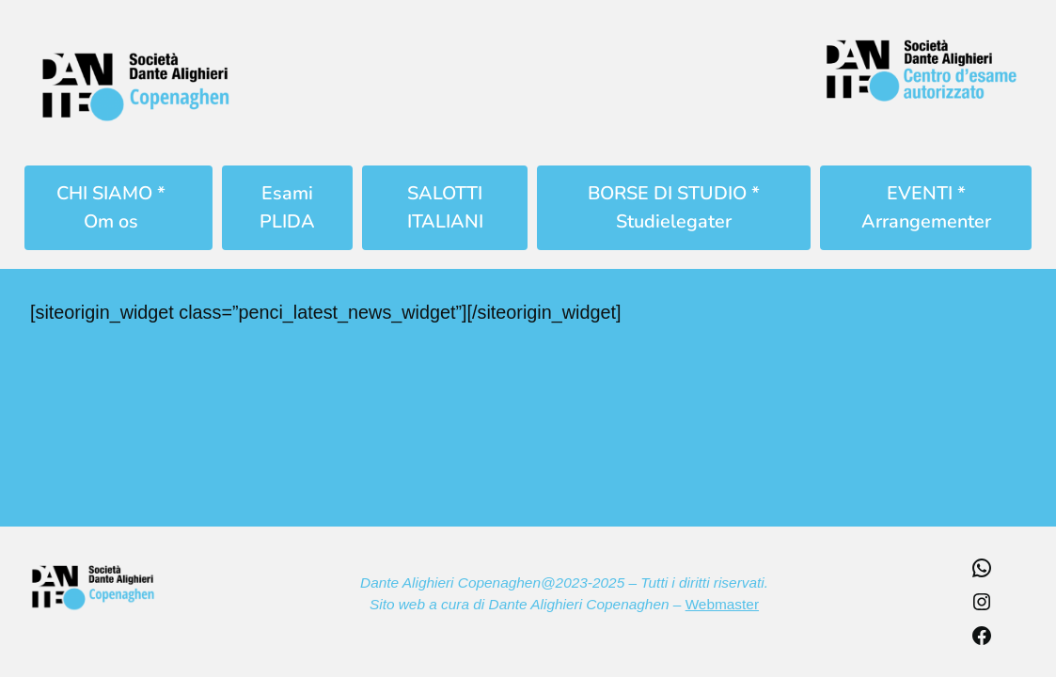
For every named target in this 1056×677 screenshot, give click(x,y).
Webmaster (722, 604)
